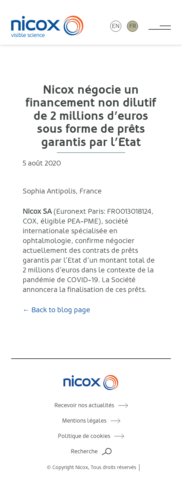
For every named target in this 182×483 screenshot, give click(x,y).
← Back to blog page (56, 310)
